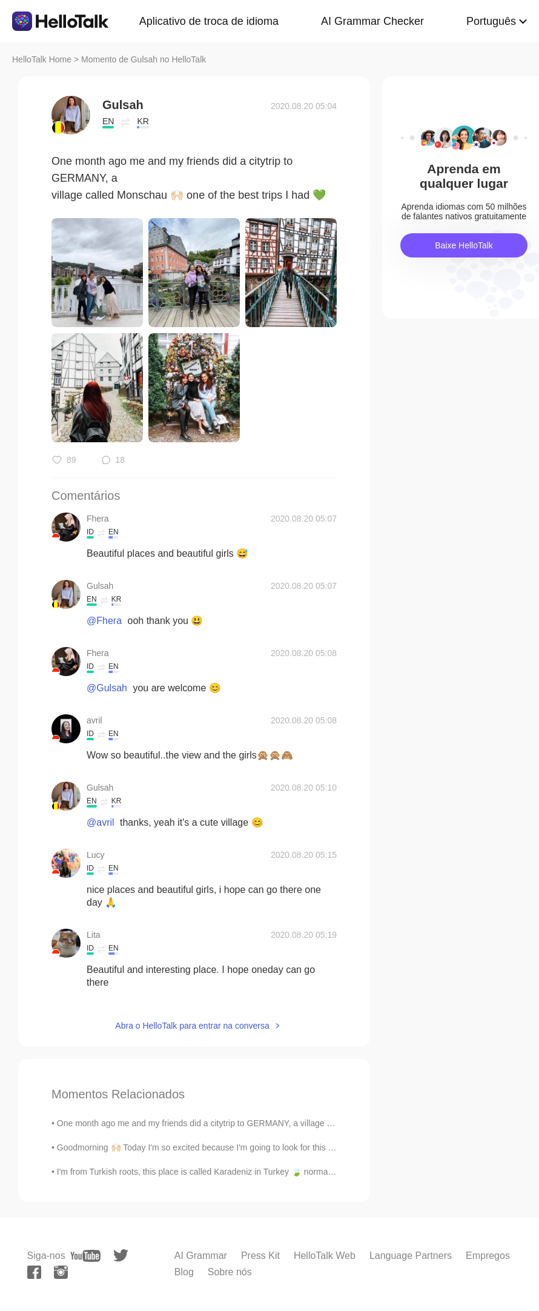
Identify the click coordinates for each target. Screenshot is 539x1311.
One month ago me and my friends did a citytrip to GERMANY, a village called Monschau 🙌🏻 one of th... (251, 1123)
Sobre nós (230, 1272)
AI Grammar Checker (372, 21)
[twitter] (120, 1255)
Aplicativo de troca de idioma (209, 21)
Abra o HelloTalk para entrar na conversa (192, 1026)
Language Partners (410, 1255)
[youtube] (85, 1256)
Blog (184, 1272)
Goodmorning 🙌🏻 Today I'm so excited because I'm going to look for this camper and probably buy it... (247, 1147)
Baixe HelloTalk (464, 245)
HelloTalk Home (41, 59)
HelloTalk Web (324, 1255)
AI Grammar (200, 1255)
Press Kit (260, 1255)
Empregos (488, 1255)
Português (491, 21)
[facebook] (34, 1272)
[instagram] (61, 1272)
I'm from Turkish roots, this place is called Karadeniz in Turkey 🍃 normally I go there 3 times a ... (238, 1172)
